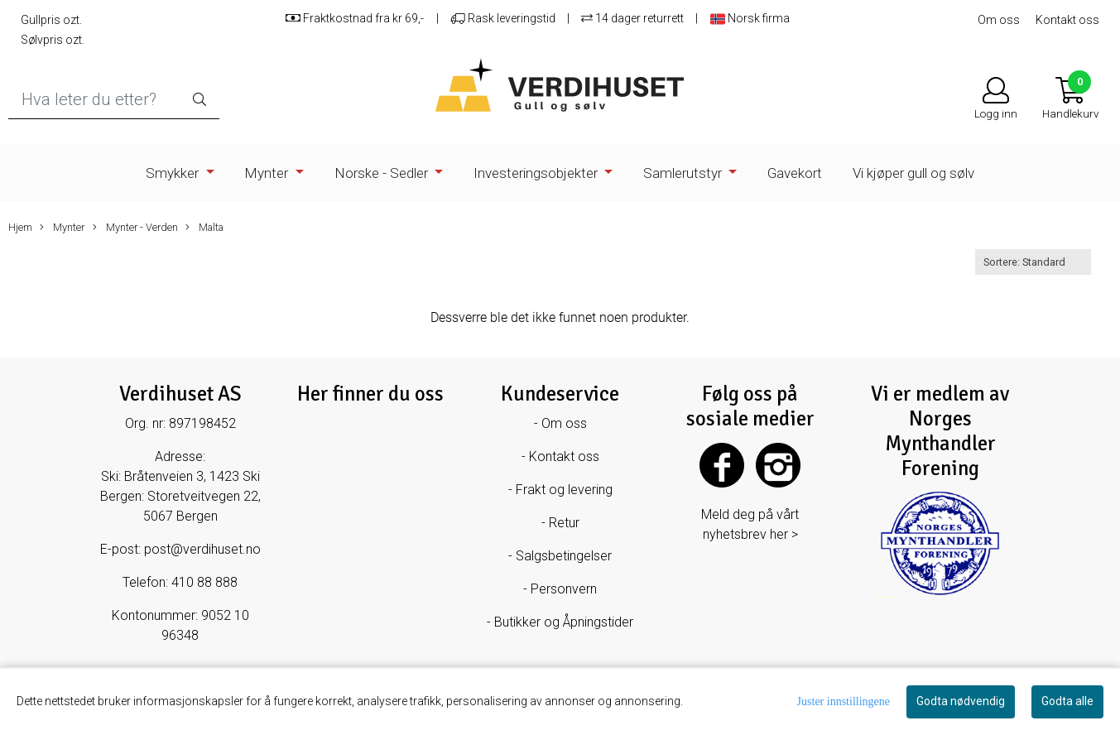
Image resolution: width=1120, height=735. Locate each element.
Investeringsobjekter (537, 173)
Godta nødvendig (960, 701)
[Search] (113, 99)
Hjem (20, 227)
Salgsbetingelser (564, 556)
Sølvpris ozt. (52, 39)
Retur (564, 523)
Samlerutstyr (684, 173)
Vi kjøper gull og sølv (913, 173)
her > (784, 534)
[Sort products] (1033, 262)
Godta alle (1067, 701)
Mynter (267, 173)
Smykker (174, 173)
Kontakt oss (1067, 19)
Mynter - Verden (135, 227)
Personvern (564, 589)
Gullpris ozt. (51, 19)
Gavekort (794, 173)
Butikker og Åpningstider (563, 622)
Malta (204, 227)
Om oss (999, 19)
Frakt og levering (564, 489)
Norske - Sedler (382, 173)
